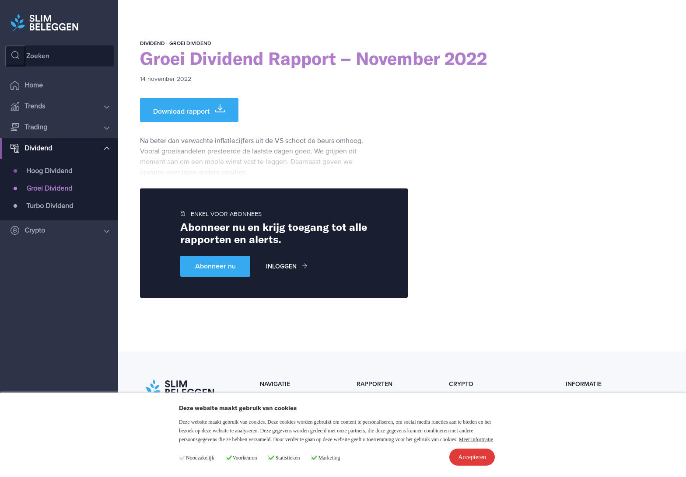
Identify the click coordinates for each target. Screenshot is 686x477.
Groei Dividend (49, 188)
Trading (59, 128)
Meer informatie (476, 439)
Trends (59, 107)
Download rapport (189, 109)
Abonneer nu (215, 266)
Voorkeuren (245, 458)
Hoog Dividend (49, 171)
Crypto (59, 231)
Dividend (59, 149)
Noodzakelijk (200, 458)
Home (26, 86)
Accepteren (472, 457)
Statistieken (287, 458)
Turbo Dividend (49, 206)
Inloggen (286, 267)
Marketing (329, 458)
